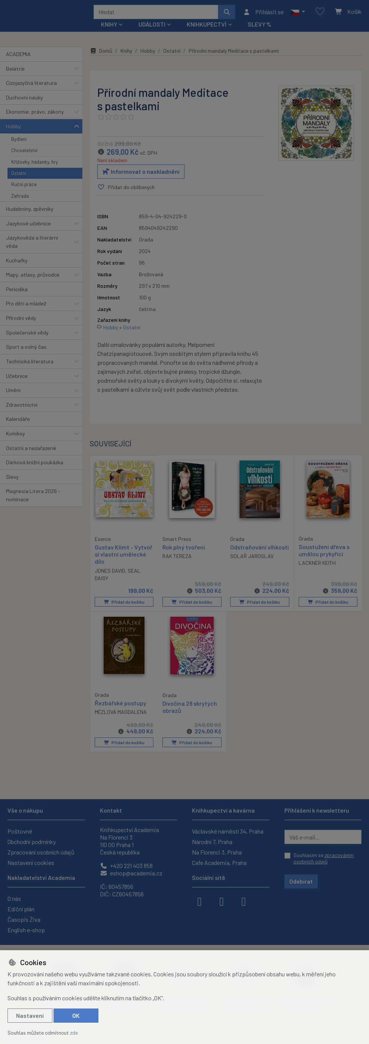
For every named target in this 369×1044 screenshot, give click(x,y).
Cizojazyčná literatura (31, 85)
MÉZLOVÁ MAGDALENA (121, 714)
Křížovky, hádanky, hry (34, 164)
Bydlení (19, 142)
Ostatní (18, 176)
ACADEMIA (18, 56)
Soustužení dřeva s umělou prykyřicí (324, 553)
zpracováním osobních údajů (323, 858)
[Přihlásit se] (263, 13)
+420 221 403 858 (126, 865)
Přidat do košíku (123, 604)
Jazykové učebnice (28, 226)
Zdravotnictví (21, 407)
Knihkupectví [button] (206, 26)
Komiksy (15, 436)
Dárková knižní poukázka (34, 465)
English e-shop (26, 929)
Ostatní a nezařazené (31, 450)
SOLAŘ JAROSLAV (252, 566)
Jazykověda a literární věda (32, 244)
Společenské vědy (27, 335)
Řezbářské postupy (120, 704)
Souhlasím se (323, 858)
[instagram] (221, 900)
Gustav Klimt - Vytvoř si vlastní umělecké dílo (123, 556)
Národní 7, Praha (212, 841)
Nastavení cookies (30, 862)
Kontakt (111, 810)
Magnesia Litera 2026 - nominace (33, 497)
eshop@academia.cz (131, 873)
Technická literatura (30, 364)
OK (76, 1015)
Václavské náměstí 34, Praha (227, 831)
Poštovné (19, 831)
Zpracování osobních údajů (40, 852)
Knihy (126, 53)
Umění (13, 392)
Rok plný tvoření (183, 549)
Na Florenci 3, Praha (217, 852)
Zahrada (20, 198)
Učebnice (17, 378)
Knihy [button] (109, 26)
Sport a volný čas (26, 349)
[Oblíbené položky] (320, 13)
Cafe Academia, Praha (219, 862)
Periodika (17, 292)
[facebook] (199, 900)
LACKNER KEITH (317, 565)
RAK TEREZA (177, 558)
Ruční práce (24, 187)
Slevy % (259, 26)
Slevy (12, 479)
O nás (14, 898)
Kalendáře (18, 421)
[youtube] (243, 900)
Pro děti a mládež (26, 306)
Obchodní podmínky (31, 841)
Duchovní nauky (24, 100)
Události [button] (151, 26)
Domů (101, 53)
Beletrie (15, 71)
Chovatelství (24, 153)
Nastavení (30, 1015)
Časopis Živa (23, 919)
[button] (297, 13)
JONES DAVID (110, 573)
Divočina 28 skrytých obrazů (189, 709)
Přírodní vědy (21, 320)
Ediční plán (20, 908)
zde (74, 1032)
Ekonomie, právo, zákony (35, 114)
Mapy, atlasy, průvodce (33, 277)
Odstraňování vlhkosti (248, 553)
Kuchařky (17, 263)
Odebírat (301, 881)
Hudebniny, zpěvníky (30, 211)
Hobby (13, 129)
